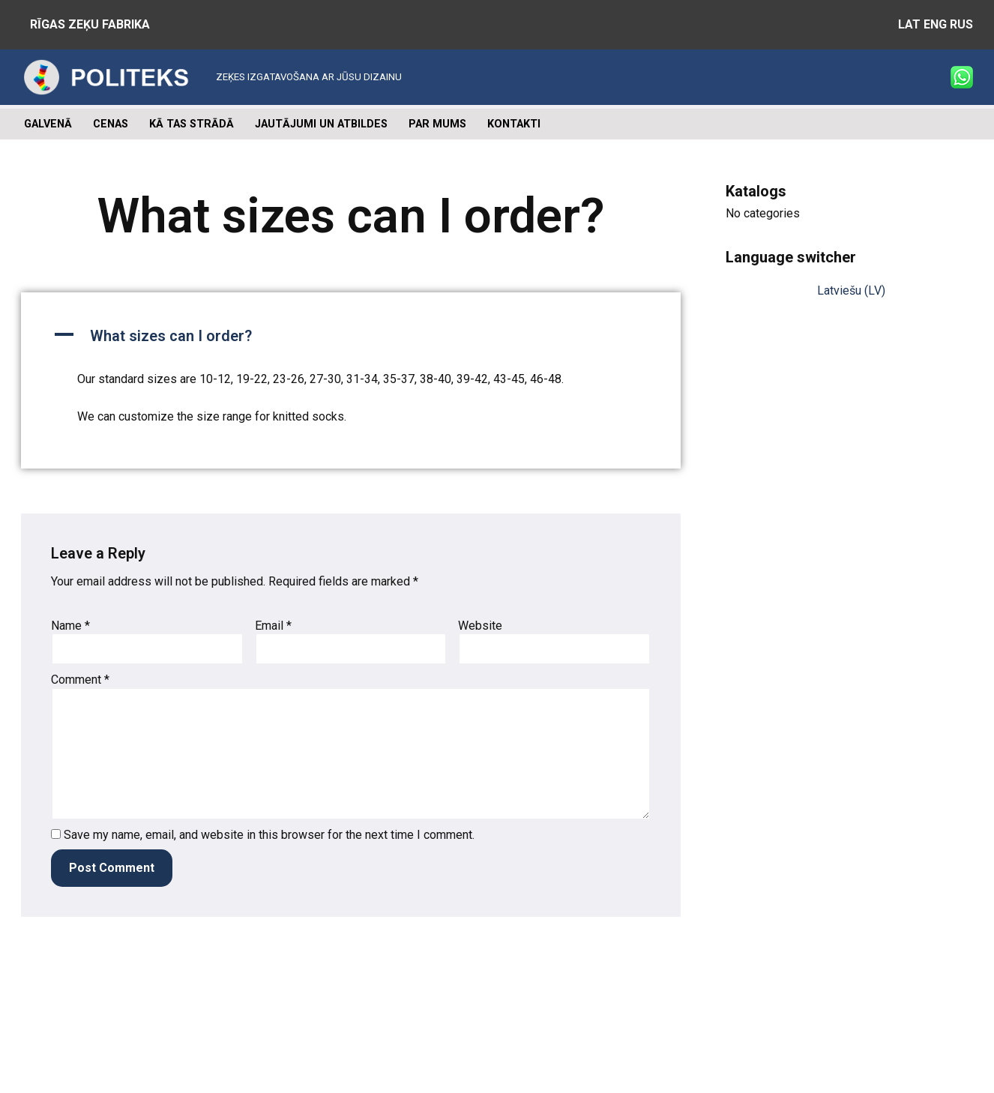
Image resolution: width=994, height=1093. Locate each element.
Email (273, 625)
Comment (80, 679)
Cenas (110, 124)
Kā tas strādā (191, 124)
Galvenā (48, 124)
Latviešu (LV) (851, 290)
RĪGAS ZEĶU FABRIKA (90, 24)
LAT (909, 24)
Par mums (437, 124)
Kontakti (513, 124)
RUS (961, 24)
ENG (935, 24)
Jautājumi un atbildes (321, 124)
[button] (351, 335)
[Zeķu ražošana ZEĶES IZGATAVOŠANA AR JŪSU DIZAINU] (211, 77)
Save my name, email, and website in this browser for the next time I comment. (269, 835)
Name (70, 625)
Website (480, 625)
